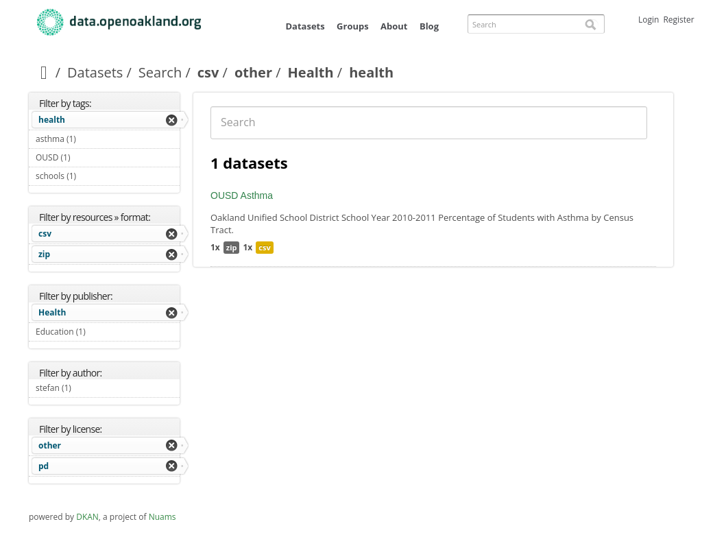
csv (208, 72)
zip (44, 254)
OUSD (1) (86, 157)
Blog (429, 26)
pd (43, 466)
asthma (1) (92, 139)
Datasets (304, 26)
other (253, 72)
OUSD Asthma (241, 195)
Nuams (162, 517)
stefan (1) (87, 388)
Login (648, 19)
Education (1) (101, 331)
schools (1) (92, 176)
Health (311, 72)
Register (678, 19)
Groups (353, 26)
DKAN (87, 517)
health (51, 120)
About (393, 26)
